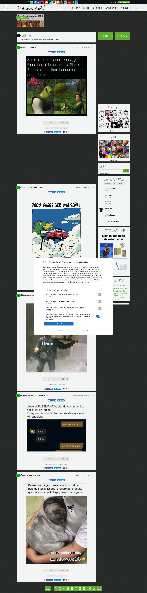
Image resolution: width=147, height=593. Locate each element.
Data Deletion (62, 331)
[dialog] (73, 296)
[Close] (109, 262)
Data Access (73, 331)
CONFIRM (59, 324)
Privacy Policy (85, 331)
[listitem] (73, 290)
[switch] (98, 294)
